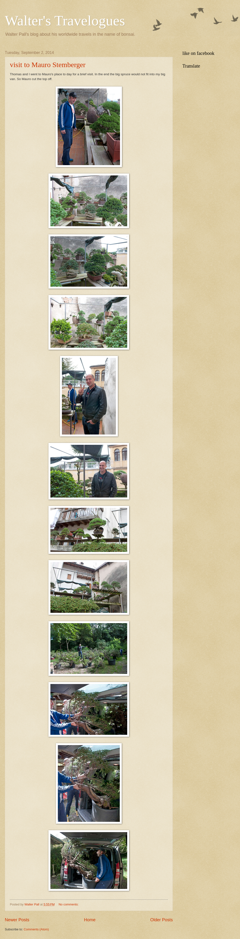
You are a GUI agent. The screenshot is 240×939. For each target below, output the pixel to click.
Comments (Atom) (36, 929)
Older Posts (161, 919)
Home (90, 919)
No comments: (69, 904)
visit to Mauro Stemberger (47, 65)
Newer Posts (17, 919)
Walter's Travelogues (65, 21)
